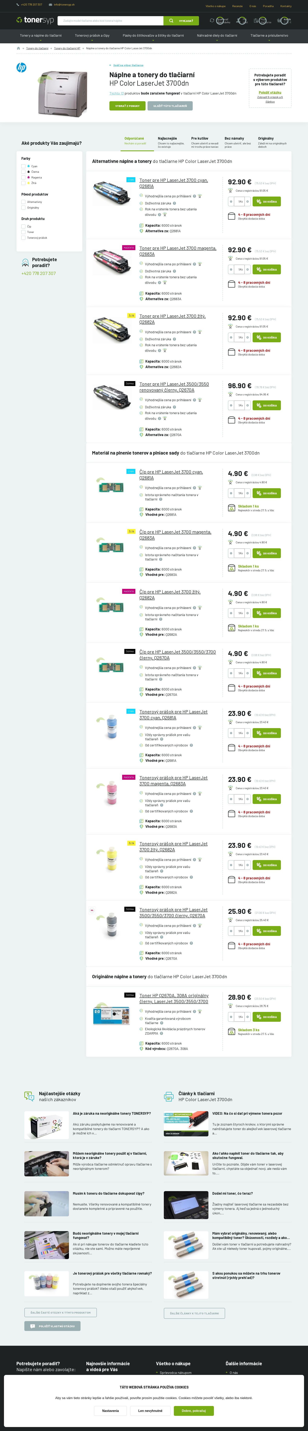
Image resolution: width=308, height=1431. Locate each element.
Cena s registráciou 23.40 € (252, 722)
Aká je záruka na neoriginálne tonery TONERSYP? (112, 1113)
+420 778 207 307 (31, 4)
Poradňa (268, 6)
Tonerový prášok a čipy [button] (92, 38)
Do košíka (267, 201)
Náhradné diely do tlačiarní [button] (217, 38)
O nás (252, 6)
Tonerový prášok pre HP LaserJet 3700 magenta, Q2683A (173, 780)
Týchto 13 (116, 93)
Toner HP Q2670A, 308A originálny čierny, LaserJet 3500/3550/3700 (174, 998)
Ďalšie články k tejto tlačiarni (194, 1313)
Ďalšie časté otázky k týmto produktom (61, 1312)
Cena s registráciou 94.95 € (252, 394)
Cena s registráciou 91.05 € (252, 190)
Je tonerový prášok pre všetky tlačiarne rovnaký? (112, 1273)
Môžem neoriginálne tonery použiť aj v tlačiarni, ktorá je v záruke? (110, 1155)
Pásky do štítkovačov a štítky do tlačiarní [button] (153, 38)
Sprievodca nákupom (176, 1372)
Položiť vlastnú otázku (52, 1326)
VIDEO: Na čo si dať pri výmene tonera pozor (247, 1113)
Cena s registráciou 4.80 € (251, 482)
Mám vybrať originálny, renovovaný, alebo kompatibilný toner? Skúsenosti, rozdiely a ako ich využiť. (249, 1235)
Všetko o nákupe (216, 6)
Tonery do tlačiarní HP (67, 48)
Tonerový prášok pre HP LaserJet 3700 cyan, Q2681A (173, 714)
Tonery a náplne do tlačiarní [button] (40, 38)
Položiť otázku (270, 92)
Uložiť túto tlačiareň (170, 106)
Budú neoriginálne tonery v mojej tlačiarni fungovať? (105, 1235)
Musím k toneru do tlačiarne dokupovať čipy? (108, 1193)
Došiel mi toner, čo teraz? (232, 1193)
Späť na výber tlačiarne (128, 65)
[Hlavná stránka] (35, 20)
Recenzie (237, 6)
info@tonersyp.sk (64, 4)
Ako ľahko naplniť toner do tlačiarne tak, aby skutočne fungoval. (247, 1155)
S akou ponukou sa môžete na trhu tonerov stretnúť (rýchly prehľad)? (246, 1275)
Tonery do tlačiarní (37, 48)
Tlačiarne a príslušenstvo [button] (269, 38)
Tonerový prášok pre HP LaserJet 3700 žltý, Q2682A (173, 846)
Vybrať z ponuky (127, 106)
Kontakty (286, 6)
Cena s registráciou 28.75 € (252, 1006)
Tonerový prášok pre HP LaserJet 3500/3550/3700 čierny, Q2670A (173, 912)
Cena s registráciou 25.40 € (252, 920)
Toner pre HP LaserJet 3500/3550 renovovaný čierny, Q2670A (174, 387)
